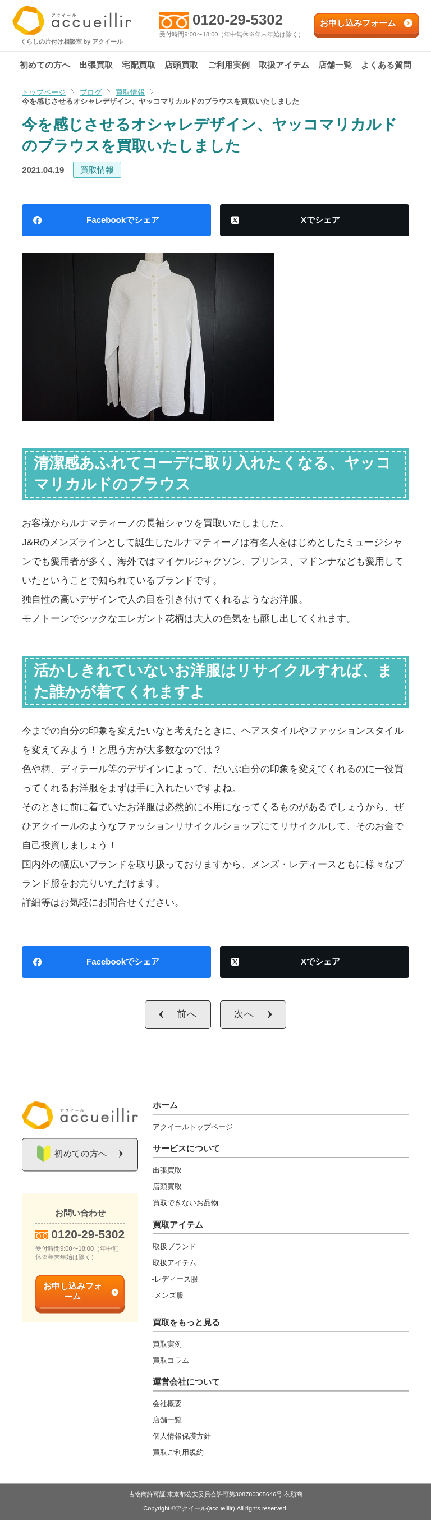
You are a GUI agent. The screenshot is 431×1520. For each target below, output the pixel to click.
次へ (244, 1014)
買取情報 (97, 169)
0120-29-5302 (238, 19)
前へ (187, 1014)
